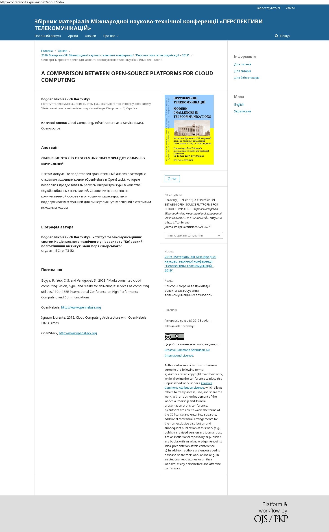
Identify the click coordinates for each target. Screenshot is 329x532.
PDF (174, 179)
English (239, 104)
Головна (47, 51)
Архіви (73, 36)
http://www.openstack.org (78, 333)
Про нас (109, 36)
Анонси (90, 36)
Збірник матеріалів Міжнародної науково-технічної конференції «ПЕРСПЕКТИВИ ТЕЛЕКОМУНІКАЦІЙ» (149, 25)
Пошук (284, 36)
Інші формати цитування (185, 235)
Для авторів (242, 71)
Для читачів (242, 64)
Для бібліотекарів (246, 78)
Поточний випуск (48, 36)
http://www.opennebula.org (81, 307)
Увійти (290, 8)
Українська (242, 111)
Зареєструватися (269, 8)
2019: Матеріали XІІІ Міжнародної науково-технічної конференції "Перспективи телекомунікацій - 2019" (115, 55)
